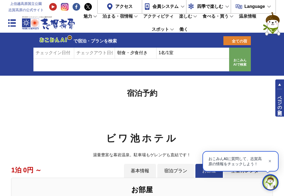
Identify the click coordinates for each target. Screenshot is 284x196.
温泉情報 (247, 16)
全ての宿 (239, 41)
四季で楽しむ (210, 6)
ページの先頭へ (279, 103)
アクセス (124, 6)
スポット (160, 29)
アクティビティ (158, 16)
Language (254, 6)
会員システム (165, 6)
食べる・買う (215, 16)
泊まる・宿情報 (117, 16)
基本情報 (140, 170)
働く (183, 29)
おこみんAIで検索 (239, 62)
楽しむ (185, 16)
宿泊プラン (175, 170)
